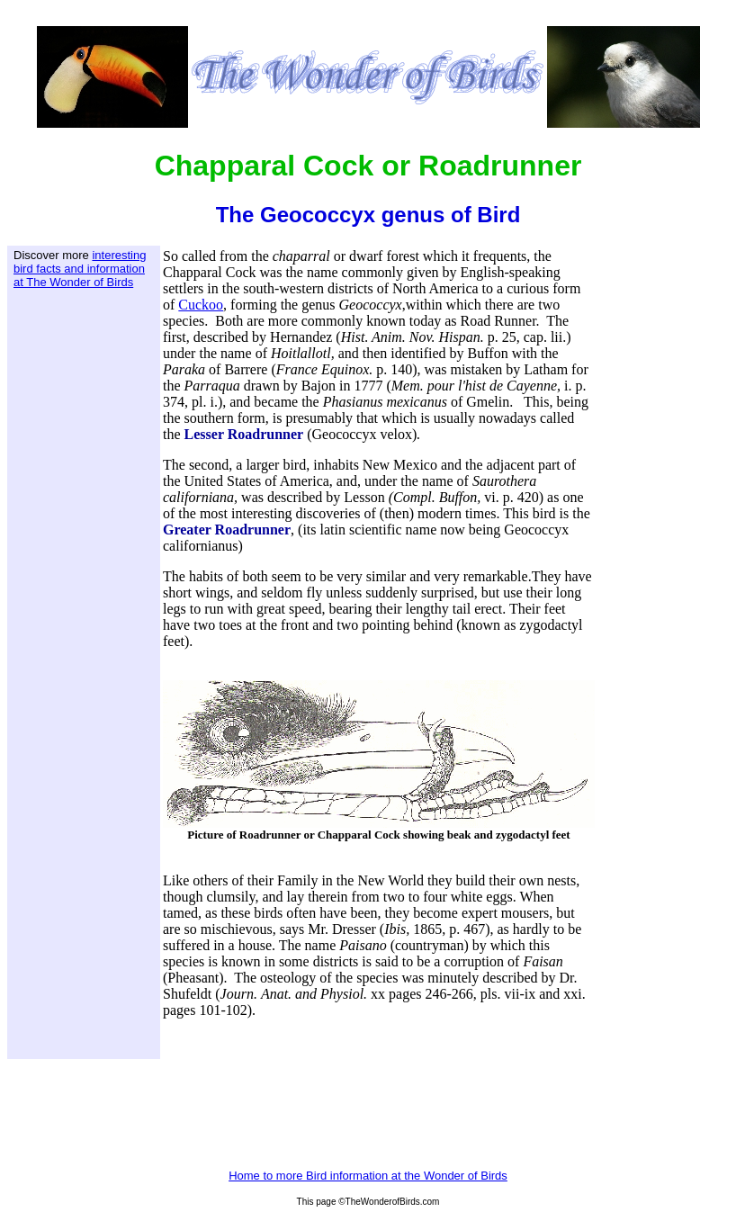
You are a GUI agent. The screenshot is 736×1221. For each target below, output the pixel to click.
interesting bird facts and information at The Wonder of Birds (79, 268)
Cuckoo (200, 304)
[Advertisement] (85, 573)
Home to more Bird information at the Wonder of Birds (368, 1175)
